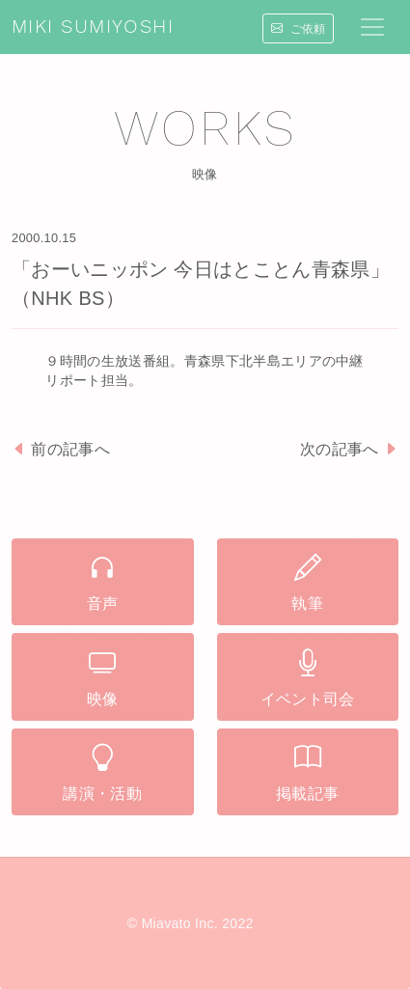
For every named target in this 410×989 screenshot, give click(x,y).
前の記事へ (61, 449)
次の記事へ (349, 449)
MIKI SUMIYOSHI (93, 27)
